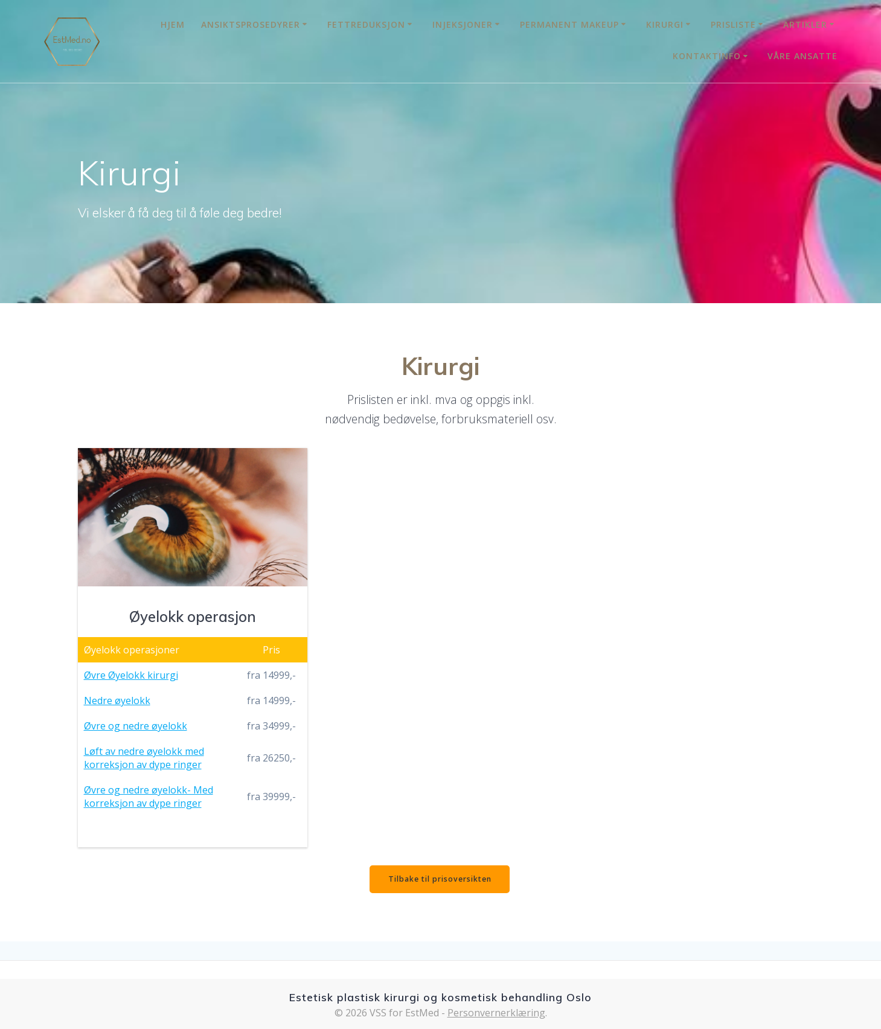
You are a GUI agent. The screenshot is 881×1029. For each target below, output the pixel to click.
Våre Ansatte (802, 56)
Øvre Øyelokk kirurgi (131, 675)
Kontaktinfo (707, 56)
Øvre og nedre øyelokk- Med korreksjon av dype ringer (148, 796)
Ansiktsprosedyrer (250, 24)
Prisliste (733, 24)
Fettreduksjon (366, 24)
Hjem (173, 24)
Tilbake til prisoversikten (439, 880)
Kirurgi (665, 24)
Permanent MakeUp (569, 24)
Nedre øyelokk (117, 700)
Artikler (805, 24)
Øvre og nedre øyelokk (135, 725)
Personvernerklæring (496, 1012)
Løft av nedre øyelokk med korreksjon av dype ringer (144, 758)
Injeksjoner (462, 24)
